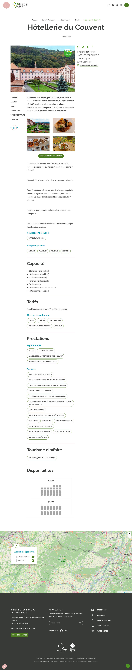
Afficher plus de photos (51, 156)
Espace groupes (104, 620)
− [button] (129, 536)
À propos (14, 97)
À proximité (15, 119)
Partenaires (102, 631)
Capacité (14, 102)
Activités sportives (23, 557)
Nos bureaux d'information (23, 628)
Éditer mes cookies (67, 658)
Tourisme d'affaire (18, 115)
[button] (4, 666)
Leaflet (119, 592)
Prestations (15, 111)
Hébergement (65, 20)
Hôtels (77, 20)
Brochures (102, 610)
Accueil (35, 20)
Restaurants (21, 560)
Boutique (101, 615)
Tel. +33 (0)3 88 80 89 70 (20, 623)
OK (80, 623)
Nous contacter (19, 635)
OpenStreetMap (127, 592)
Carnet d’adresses (49, 20)
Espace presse (103, 625)
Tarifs (13, 106)
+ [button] (129, 533)
